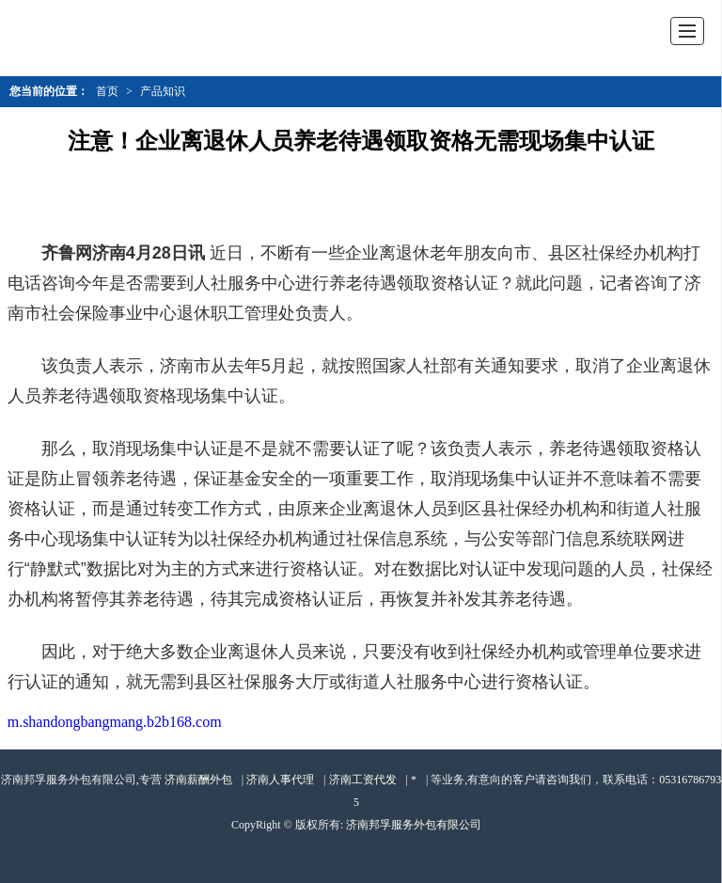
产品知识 (162, 91)
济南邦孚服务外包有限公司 (413, 824)
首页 (107, 91)
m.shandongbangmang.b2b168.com (115, 722)
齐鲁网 (66, 253)
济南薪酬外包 (198, 779)
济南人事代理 (280, 779)
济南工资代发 (363, 779)
